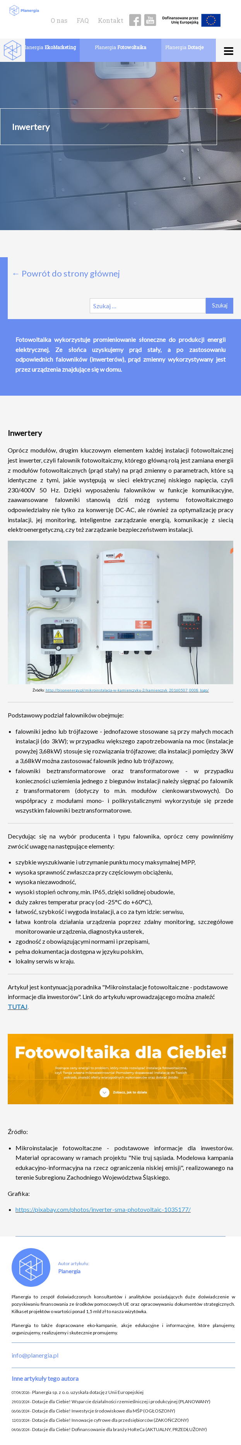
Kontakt (110, 20)
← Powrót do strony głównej (66, 273)
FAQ (83, 20)
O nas (59, 20)
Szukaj (219, 305)
